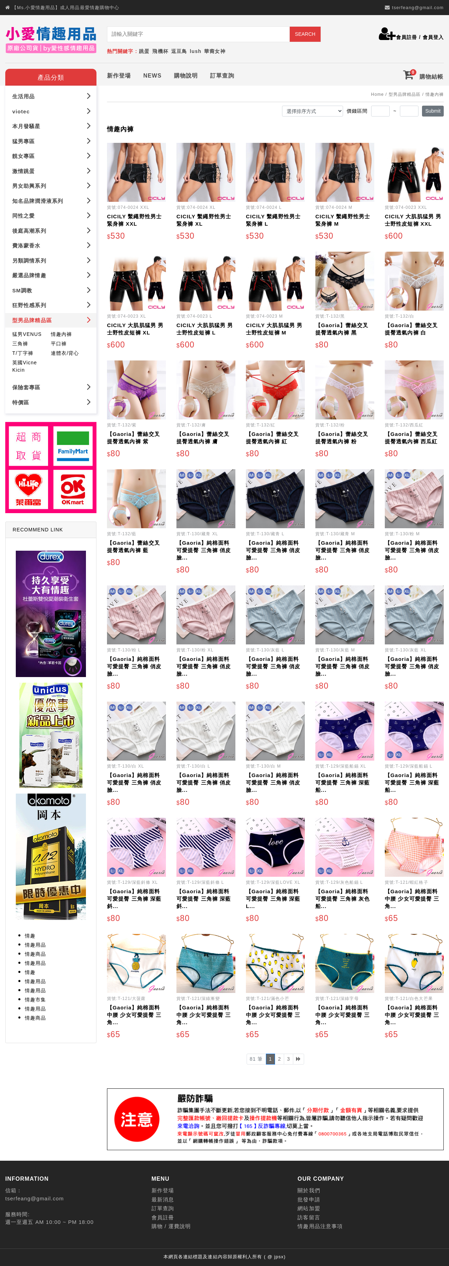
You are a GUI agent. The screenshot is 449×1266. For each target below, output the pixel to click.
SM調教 (51, 290)
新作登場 (119, 76)
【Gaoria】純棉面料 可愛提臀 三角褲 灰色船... (342, 898)
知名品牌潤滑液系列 (51, 200)
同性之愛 (51, 215)
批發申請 (308, 1199)
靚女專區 (51, 155)
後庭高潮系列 (51, 230)
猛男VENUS (27, 334)
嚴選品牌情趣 (51, 275)
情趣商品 (35, 954)
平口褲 (59, 343)
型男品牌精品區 (51, 320)
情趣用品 (35, 945)
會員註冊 (406, 37)
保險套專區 (51, 387)
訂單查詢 (222, 76)
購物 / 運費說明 (171, 1226)
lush (195, 51)
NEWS (152, 76)
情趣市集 (35, 999)
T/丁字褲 (22, 353)
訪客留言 (308, 1217)
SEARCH (305, 34)
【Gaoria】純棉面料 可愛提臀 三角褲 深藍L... (273, 898)
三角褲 (20, 343)
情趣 (30, 936)
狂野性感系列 (51, 305)
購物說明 (186, 76)
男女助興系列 (51, 185)
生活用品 (51, 96)
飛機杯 (160, 51)
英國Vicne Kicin (24, 366)
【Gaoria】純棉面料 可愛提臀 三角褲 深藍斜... (134, 898)
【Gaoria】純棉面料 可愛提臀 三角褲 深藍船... (342, 782)
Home (377, 94)
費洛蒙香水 (51, 245)
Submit (433, 111)
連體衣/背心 (65, 353)
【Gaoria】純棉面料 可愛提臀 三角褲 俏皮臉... (203, 550)
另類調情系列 (51, 260)
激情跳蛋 (51, 171)
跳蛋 (144, 51)
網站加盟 (308, 1208)
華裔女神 (214, 51)
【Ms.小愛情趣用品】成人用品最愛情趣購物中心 (65, 7)
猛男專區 (51, 141)
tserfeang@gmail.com (418, 7)
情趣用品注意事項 (320, 1226)
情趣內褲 (61, 334)
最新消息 (163, 1199)
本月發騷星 (51, 126)
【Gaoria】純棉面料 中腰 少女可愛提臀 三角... (412, 898)
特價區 (51, 402)
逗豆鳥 (179, 51)
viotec (51, 111)
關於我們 (308, 1190)
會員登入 (433, 37)
